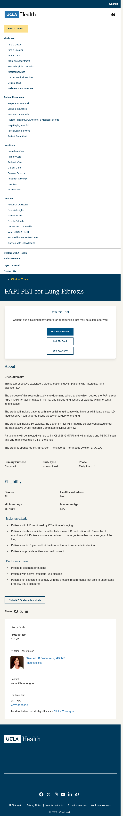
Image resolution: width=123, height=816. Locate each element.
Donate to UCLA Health (20, 226)
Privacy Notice (34, 805)
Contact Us (10, 271)
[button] (60, 253)
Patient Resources (14, 97)
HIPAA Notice (16, 805)
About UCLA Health (18, 204)
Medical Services (16, 72)
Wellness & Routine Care (20, 88)
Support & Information (19, 114)
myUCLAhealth (12, 265)
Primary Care (14, 156)
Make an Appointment (19, 61)
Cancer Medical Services (20, 77)
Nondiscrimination (54, 805)
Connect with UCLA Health (21, 243)
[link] (16, 611)
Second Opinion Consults (21, 66)
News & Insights (16, 210)
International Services (19, 130)
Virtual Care (14, 55)
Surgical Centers (16, 173)
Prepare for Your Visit (18, 103)
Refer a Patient (12, 258)
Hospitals (12, 184)
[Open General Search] (112, 4)
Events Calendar (16, 221)
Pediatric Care (15, 162)
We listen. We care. (101, 805)
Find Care (9, 38)
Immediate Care (16, 151)
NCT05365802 (19, 705)
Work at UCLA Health (19, 232)
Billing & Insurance (17, 109)
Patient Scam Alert (17, 136)
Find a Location (16, 50)
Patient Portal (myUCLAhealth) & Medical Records (33, 119)
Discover (9, 198)
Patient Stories (15, 215)
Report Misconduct (77, 805)
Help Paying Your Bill (18, 125)
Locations (9, 145)
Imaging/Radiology (17, 178)
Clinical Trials (14, 83)
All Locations (14, 189)
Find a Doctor (15, 44)
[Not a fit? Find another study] (25, 600)
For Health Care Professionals (23, 237)
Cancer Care (14, 167)
